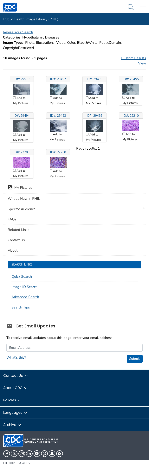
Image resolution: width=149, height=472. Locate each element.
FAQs (12, 219)
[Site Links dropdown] (143, 7)
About (12, 250)
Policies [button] (12, 400)
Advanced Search (25, 297)
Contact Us (16, 240)
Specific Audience (22, 209)
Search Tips (20, 307)
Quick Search (21, 276)
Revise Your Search (18, 32)
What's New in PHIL (24, 198)
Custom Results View (133, 61)
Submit (134, 358)
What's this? (16, 357)
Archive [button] (12, 424)
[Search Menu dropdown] (131, 7)
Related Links (18, 229)
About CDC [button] (15, 387)
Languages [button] (15, 412)
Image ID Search (24, 286)
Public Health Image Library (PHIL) (30, 19)
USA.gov (24, 463)
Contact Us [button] (15, 375)
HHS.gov (9, 463)
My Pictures (20, 188)
